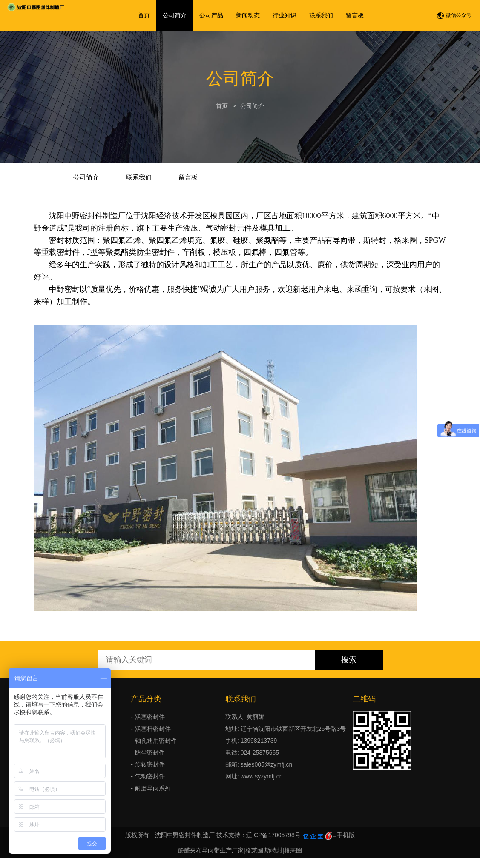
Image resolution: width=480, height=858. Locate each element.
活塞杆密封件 (153, 728)
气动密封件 (150, 776)
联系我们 (321, 15)
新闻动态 (248, 15)
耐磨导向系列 (153, 788)
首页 (144, 15)
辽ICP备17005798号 (273, 835)
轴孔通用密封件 (156, 740)
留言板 (355, 15)
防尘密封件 (150, 752)
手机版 (346, 835)
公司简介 (175, 15)
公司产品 (211, 15)
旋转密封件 (150, 764)
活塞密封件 (150, 716)
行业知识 (284, 15)
